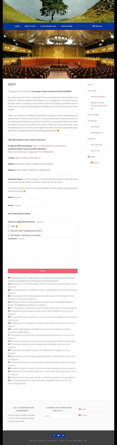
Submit (42, 271)
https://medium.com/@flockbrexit (36, 170)
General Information (98, 96)
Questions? (83, 26)
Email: (14, 205)
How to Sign (30, 26)
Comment (16, 238)
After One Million (48, 26)
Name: (14, 197)
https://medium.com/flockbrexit (39, 164)
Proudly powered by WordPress (44, 441)
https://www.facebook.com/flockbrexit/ (49, 145)
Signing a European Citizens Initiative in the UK (99, 105)
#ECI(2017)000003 (14, 418)
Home (17, 26)
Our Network (66, 26)
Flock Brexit (59, 12)
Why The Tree (95, 151)
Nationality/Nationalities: (19, 213)
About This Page (96, 144)
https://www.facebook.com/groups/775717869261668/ (30, 152)
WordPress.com (80, 441)
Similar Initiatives (96, 133)
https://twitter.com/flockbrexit (27, 158)
